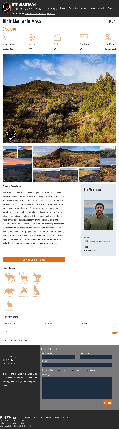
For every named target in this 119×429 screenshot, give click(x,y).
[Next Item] (112, 164)
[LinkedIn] (19, 13)
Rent (27, 340)
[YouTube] (23, 13)
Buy (20, 340)
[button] (73, 8)
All (15, 340)
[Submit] (114, 333)
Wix (30, 425)
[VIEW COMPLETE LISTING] (34, 259)
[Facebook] (16, 13)
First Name (47, 353)
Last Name (84, 353)
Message (46, 375)
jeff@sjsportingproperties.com (97, 241)
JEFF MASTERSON (24, 4)
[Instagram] (13, 13)
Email (44, 361)
